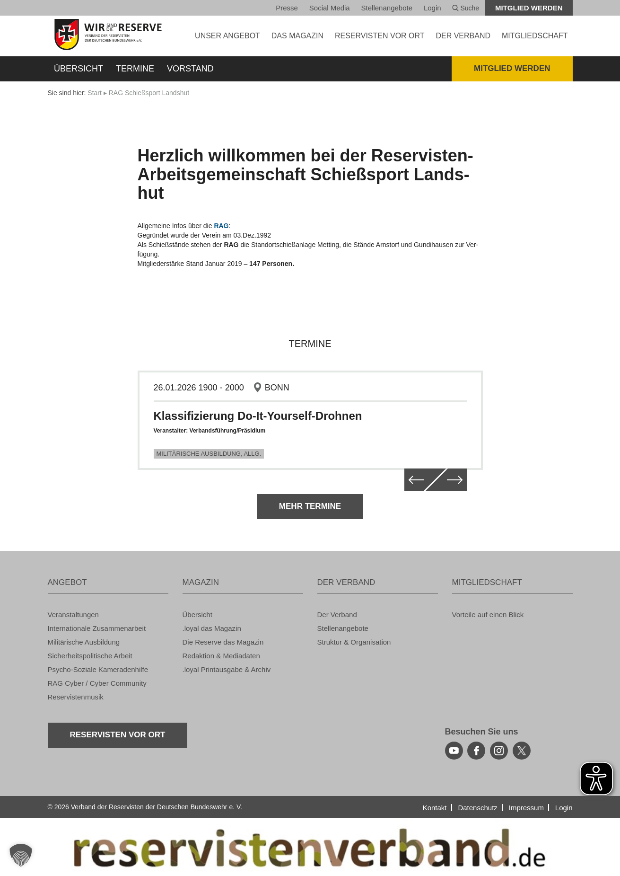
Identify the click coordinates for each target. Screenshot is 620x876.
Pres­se (287, 8)
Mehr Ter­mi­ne (310, 506)
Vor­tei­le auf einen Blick (488, 615)
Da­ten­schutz (477, 808)
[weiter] (457, 480)
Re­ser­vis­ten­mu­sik (76, 697)
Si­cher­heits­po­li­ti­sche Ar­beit (90, 656)
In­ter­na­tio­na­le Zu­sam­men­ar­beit (97, 628)
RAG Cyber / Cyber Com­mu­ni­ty (97, 683)
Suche (466, 8)
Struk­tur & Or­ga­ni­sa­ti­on (354, 642)
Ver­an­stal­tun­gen (73, 615)
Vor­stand (190, 68)
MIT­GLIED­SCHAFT (535, 36)
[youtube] (454, 751)
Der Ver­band (337, 615)
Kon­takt (435, 808)
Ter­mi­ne (135, 68)
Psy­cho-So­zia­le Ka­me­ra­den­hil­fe (98, 669)
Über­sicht (78, 68)
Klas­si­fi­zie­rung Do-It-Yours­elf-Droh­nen (258, 415)
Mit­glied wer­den (529, 8)
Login (432, 8)
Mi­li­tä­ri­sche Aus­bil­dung (84, 642)
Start (94, 93)
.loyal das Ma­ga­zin (212, 628)
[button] (21, 855)
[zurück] (413, 480)
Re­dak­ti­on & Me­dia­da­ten (221, 656)
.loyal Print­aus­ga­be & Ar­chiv (227, 669)
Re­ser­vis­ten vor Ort (380, 36)
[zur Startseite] (108, 34)
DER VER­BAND (463, 36)
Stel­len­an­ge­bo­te (386, 8)
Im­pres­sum (526, 808)
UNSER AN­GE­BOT (227, 36)
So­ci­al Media (329, 8)
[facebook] (476, 751)
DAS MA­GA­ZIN (297, 36)
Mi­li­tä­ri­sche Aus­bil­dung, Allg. (209, 453)
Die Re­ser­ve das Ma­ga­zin (223, 642)
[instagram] (499, 751)
